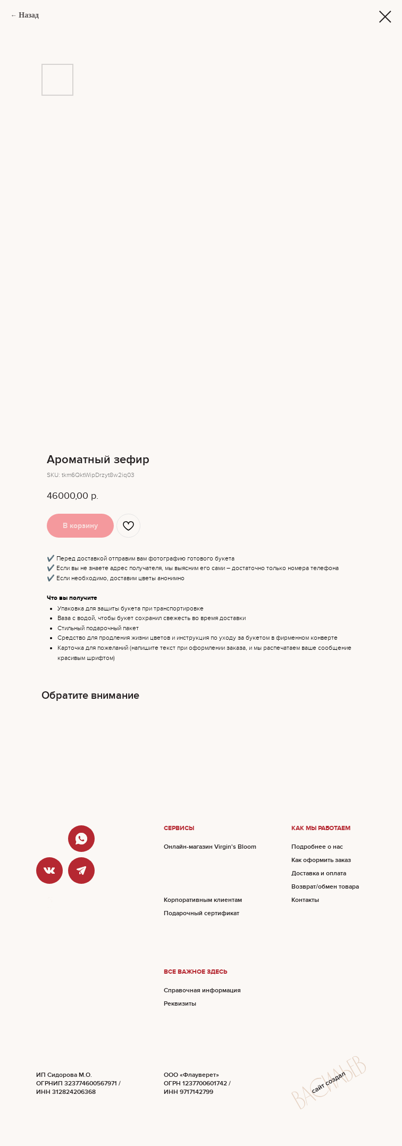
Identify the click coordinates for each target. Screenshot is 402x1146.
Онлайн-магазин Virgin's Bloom (210, 847)
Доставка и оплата (318, 873)
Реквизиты (180, 1004)
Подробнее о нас (317, 847)
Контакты (305, 900)
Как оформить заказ (321, 860)
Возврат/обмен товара (325, 887)
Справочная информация (202, 990)
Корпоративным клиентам (203, 900)
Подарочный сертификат (201, 913)
